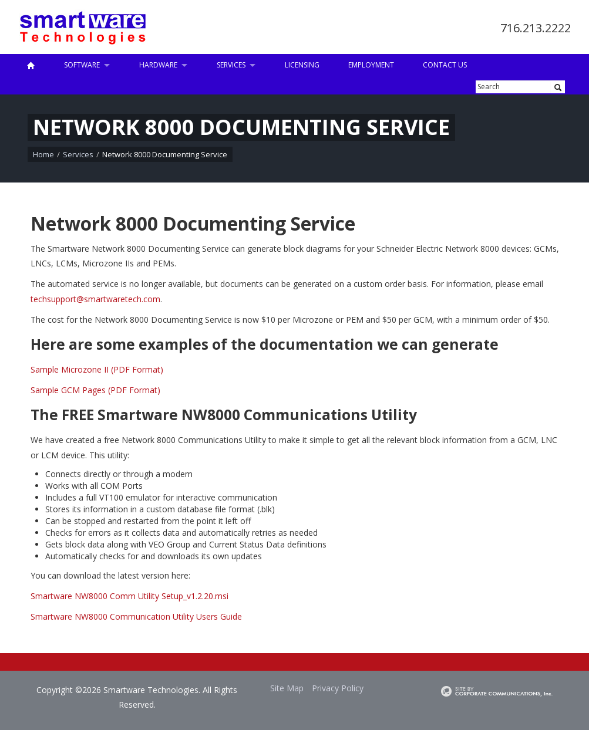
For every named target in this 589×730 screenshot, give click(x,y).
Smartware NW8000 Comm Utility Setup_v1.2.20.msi (129, 595)
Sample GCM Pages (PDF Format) (95, 390)
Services (231, 65)
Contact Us (445, 65)
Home (43, 154)
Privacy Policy (338, 688)
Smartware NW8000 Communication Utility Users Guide (136, 616)
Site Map (287, 688)
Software (82, 65)
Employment (371, 65)
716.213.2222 (535, 28)
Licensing (302, 65)
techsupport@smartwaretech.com (95, 299)
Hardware (158, 65)
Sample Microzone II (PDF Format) (97, 369)
